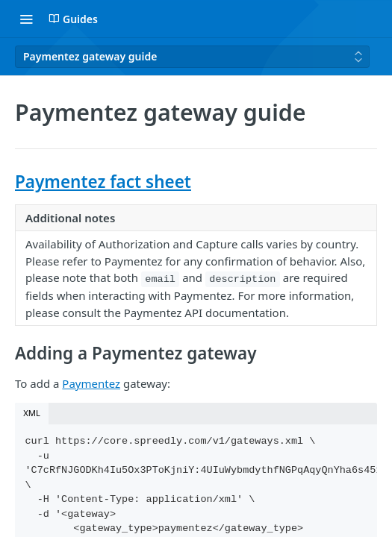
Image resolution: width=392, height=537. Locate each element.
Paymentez (91, 383)
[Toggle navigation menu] (26, 18)
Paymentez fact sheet (103, 181)
